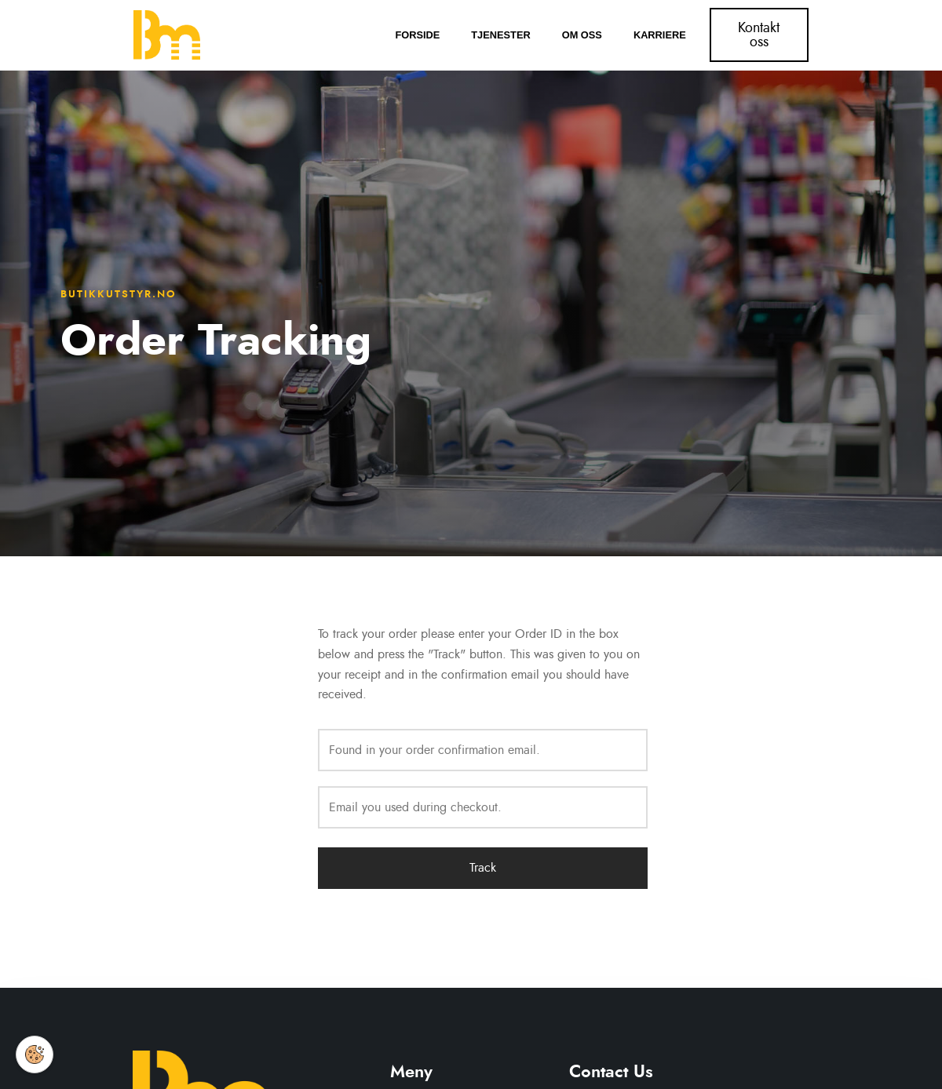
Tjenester (500, 35)
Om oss (582, 35)
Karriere (659, 35)
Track (482, 867)
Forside (417, 35)
